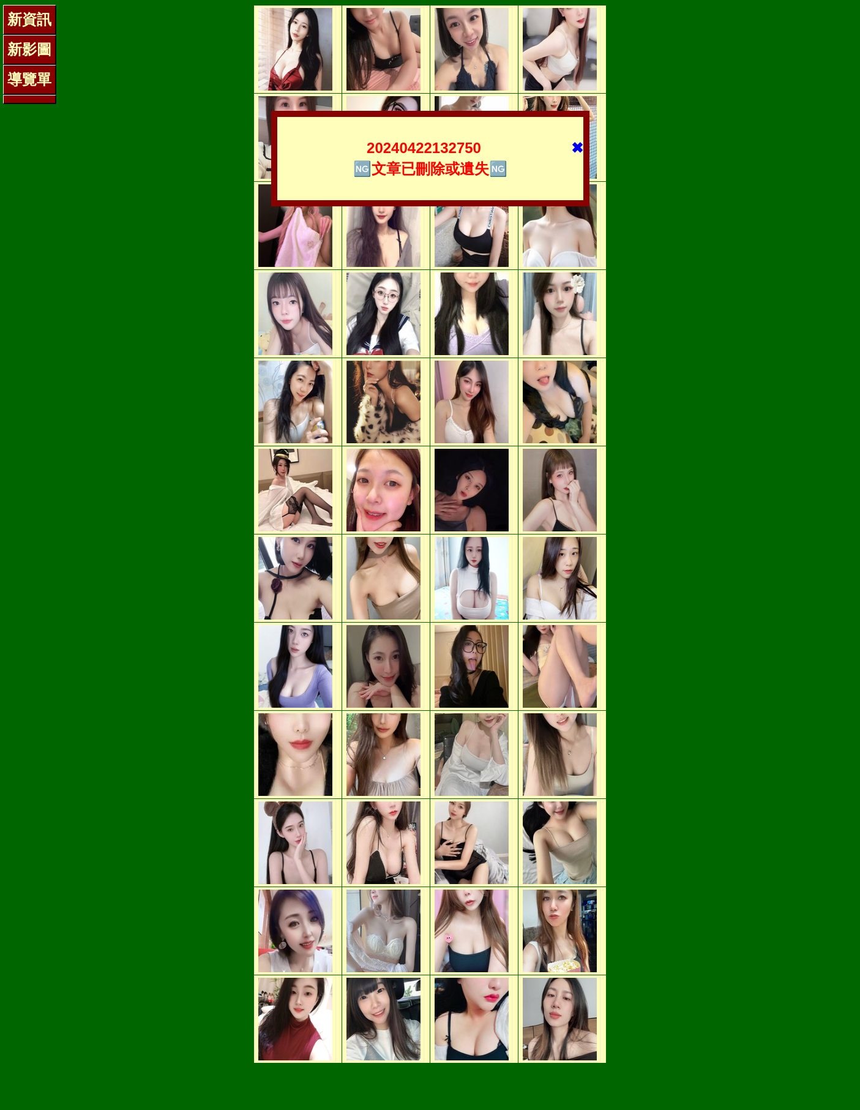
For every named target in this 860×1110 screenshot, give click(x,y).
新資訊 (29, 19)
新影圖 (29, 49)
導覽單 (29, 79)
